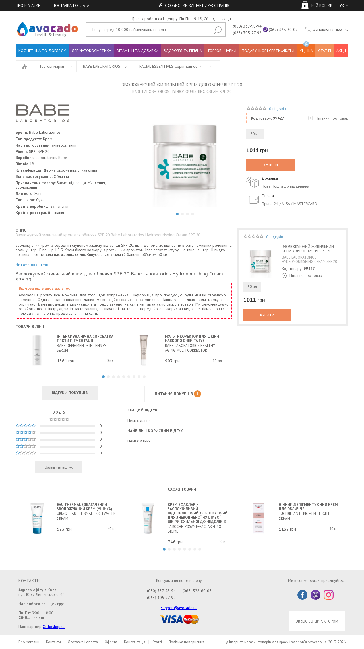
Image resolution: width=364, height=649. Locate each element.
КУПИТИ (271, 165)
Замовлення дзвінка (330, 29)
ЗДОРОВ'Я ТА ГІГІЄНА (183, 50)
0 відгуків (277, 108)
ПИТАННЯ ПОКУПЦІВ (178, 393)
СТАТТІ (324, 50)
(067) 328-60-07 (283, 29)
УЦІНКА (306, 48)
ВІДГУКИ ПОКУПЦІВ (70, 392)
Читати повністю (32, 264)
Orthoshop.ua (54, 626)
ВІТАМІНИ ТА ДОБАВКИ (137, 50)
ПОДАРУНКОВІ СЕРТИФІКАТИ (268, 50)
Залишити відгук (59, 467)
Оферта (111, 642)
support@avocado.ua (179, 607)
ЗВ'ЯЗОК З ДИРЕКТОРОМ (317, 621)
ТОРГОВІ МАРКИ (221, 50)
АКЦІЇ (341, 50)
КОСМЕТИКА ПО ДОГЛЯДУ (42, 50)
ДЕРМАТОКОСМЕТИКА (91, 50)
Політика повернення (186, 642)
